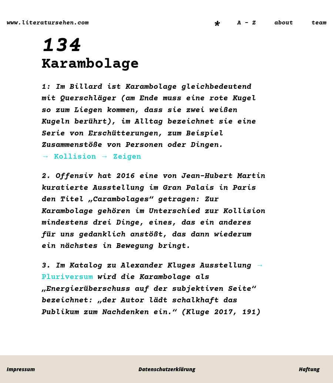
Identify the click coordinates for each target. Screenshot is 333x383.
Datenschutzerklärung (166, 369)
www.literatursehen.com (47, 23)
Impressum (21, 369)
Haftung (309, 369)
